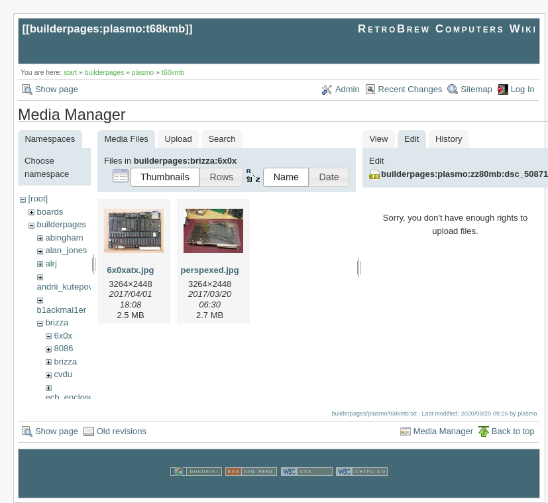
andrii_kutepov (65, 287)
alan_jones (66, 250)
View (378, 139)
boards (49, 212)
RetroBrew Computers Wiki (447, 29)
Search (221, 139)
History (448, 139)
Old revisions (121, 431)
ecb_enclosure (74, 397)
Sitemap (476, 89)
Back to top (513, 431)
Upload (178, 139)
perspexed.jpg (210, 270)
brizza (56, 322)
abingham (64, 238)
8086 (63, 348)
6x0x (63, 336)
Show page (56, 89)
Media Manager (443, 431)
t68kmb (173, 72)
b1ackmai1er (61, 310)
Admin (347, 89)
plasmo (143, 72)
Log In (523, 89)
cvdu (63, 374)
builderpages (105, 72)
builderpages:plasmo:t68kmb (108, 29)
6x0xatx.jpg (130, 270)
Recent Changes (410, 89)
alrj (50, 263)
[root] (38, 198)
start (70, 72)
